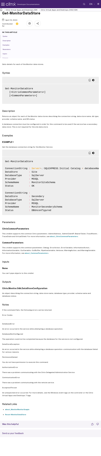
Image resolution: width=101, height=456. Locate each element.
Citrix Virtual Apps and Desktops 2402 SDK (59, 10)
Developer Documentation (23, 4)
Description (8, 40)
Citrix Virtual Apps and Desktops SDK (21, 10)
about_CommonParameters (36, 253)
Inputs (6, 53)
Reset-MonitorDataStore (15, 415)
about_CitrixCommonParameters (64, 236)
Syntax (7, 36)
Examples (7, 45)
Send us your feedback (13, 433)
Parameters (8, 49)
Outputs (7, 58)
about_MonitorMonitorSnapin (17, 409)
